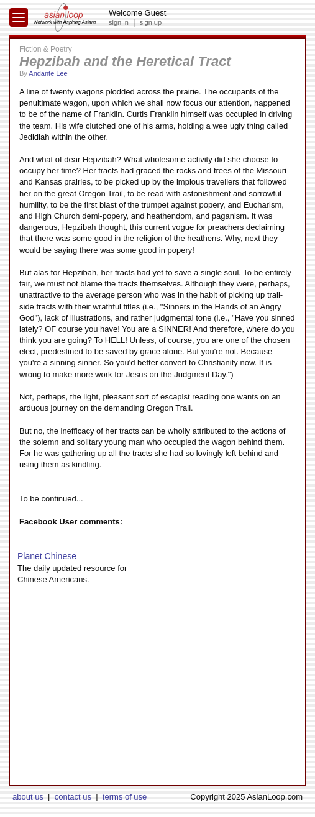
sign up (151, 22)
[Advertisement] (157, 698)
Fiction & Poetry (45, 49)
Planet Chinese (46, 556)
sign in (119, 22)
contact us (73, 796)
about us (27, 796)
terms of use (125, 796)
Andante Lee (48, 73)
